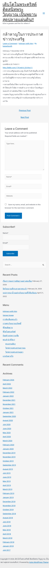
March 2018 (7, 538)
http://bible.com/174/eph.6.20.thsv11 (18, 68)
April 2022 (7, 384)
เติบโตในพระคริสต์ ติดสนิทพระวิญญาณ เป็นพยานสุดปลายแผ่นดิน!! (20, 12)
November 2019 (9, 457)
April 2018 (7, 534)
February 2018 (8, 542)
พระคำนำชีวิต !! (9, 340)
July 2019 (6, 473)
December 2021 (9, 400)
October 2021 (8, 408)
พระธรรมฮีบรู (10, 344)
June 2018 (7, 526)
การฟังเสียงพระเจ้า (10, 319)
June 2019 (7, 477)
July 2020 (6, 424)
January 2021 (8, 412)
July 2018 (6, 522)
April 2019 (7, 485)
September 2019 (9, 465)
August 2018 (8, 518)
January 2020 (8, 449)
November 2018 (9, 506)
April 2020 (7, 437)
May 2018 (7, 530)
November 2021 (9, 404)
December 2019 (9, 453)
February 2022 (8, 392)
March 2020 (7, 441)
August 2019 (8, 469)
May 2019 (7, 481)
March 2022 (7, 388)
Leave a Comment (10, 43)
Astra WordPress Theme (38, 562)
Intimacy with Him (26, 43)
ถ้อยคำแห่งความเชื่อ (11, 336)
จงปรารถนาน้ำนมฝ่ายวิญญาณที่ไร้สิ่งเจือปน (20, 293)
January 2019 (8, 497)
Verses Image (8, 315)
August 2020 (8, 420)
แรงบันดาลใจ (8, 356)
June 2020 (7, 428)
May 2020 (7, 433)
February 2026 (8, 380)
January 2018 (8, 546)
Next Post (25, 117)
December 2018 (9, 501)
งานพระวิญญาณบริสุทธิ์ (12, 323)
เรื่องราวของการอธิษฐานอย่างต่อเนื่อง (17, 281)
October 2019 (8, 461)
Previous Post (25, 110)
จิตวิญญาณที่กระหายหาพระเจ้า (15, 289)
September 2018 (9, 514)
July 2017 (6, 550)
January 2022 (8, 396)
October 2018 (8, 509)
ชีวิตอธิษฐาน (8, 327)
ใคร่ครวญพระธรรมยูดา (14, 352)
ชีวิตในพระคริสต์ (9, 332)
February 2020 (8, 445)
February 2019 (8, 493)
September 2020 (9, 416)
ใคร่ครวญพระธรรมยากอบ (15, 348)
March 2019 (7, 489)
